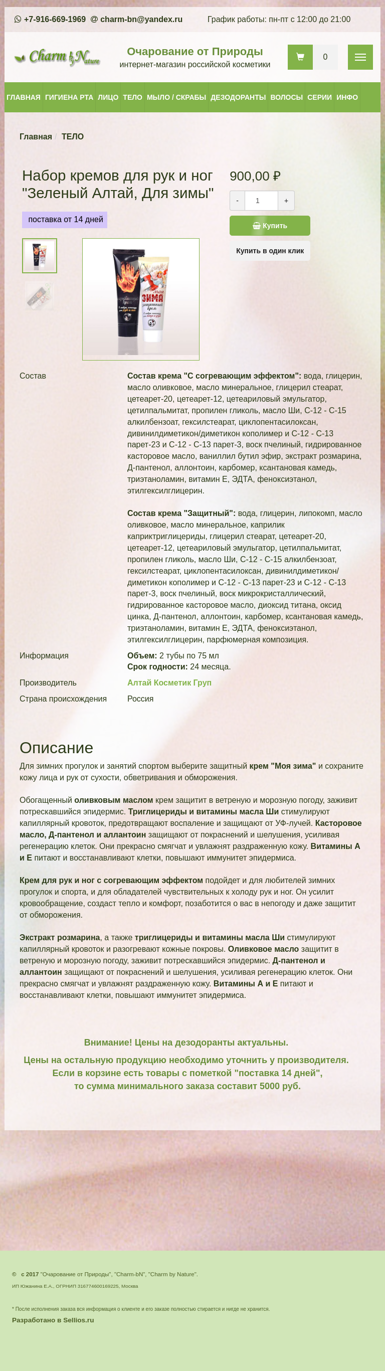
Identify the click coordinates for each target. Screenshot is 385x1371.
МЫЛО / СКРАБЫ (176, 97)
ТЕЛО (132, 97)
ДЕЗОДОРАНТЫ (238, 97)
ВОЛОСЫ (286, 97)
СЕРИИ (319, 97)
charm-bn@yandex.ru (141, 19)
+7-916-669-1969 (55, 19)
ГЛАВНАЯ (24, 97)
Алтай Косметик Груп (169, 682)
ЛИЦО (108, 97)
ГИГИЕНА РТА (69, 97)
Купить (281, 225)
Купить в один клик (270, 251)
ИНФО (347, 97)
